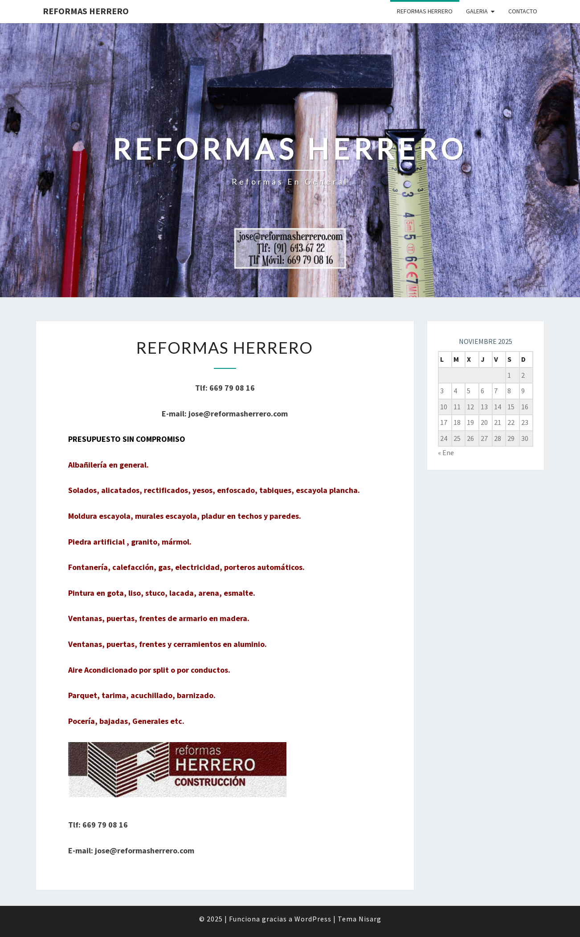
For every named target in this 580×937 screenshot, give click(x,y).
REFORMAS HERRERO (425, 11)
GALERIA (477, 11)
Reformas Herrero (86, 10)
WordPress (312, 918)
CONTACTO (522, 11)
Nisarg (370, 918)
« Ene (446, 452)
